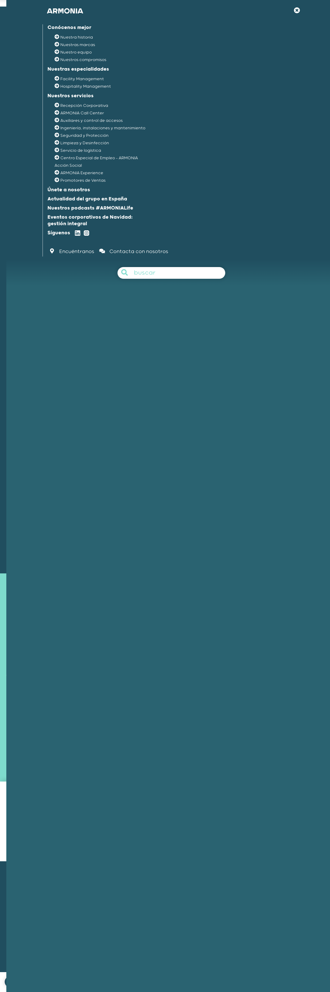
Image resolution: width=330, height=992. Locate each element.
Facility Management (141, 902)
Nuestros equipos (49, 921)
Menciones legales (138, 974)
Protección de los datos (263, 974)
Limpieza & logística (192, 358)
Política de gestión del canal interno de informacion (198, 974)
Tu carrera (222, 914)
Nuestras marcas (49, 914)
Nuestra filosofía (227, 908)
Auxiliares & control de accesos (143, 358)
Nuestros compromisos (54, 927)
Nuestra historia (48, 908)
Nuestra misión (47, 902)
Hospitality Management (144, 908)
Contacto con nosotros (173, 524)
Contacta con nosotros (100, 974)
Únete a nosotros (227, 902)
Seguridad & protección (234, 358)
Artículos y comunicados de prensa (242, 933)
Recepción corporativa (90, 358)
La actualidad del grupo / (73, 119)
